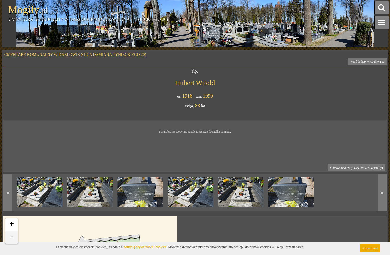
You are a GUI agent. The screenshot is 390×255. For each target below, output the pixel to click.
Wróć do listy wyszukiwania (367, 61)
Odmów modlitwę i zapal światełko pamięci (356, 168)
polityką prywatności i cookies (145, 247)
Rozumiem (370, 248)
